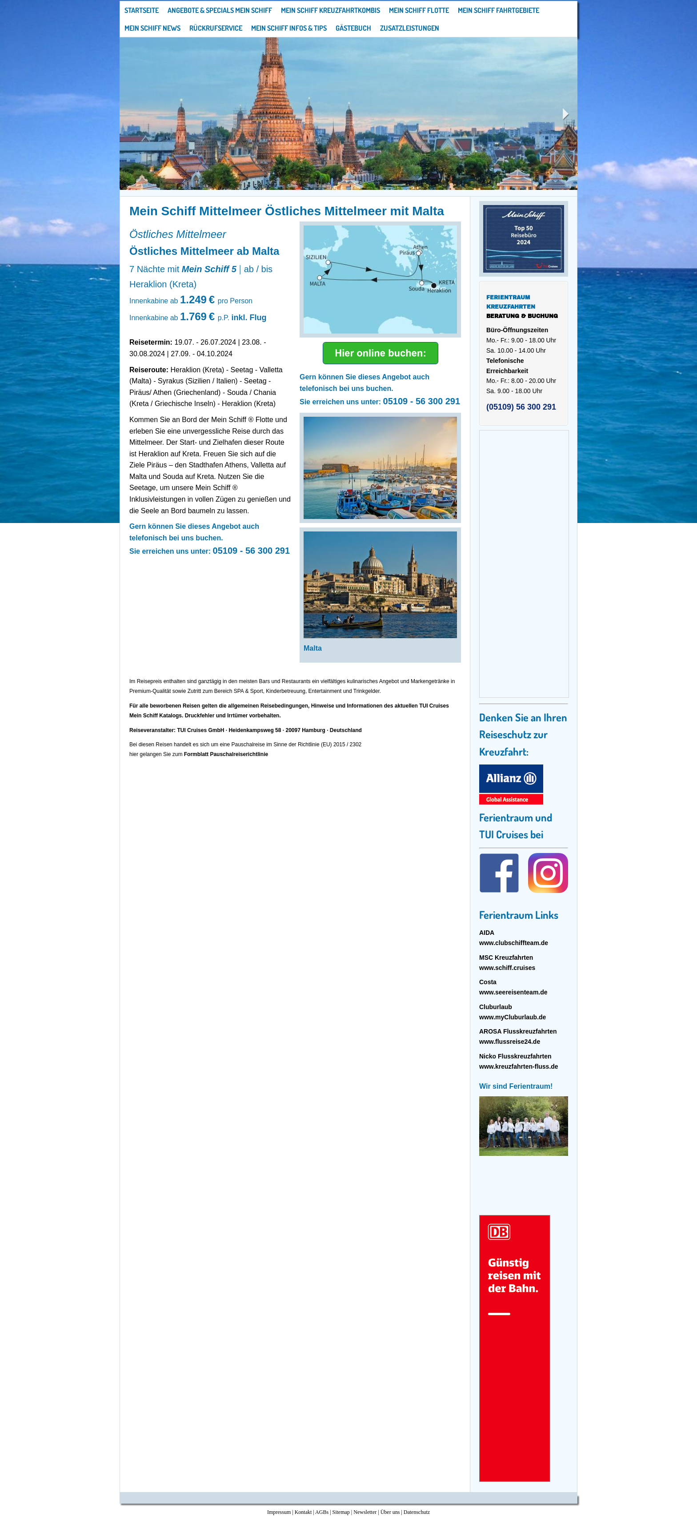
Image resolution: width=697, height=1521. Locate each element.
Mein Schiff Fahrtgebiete (498, 10)
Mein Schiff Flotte (419, 10)
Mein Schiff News (152, 28)
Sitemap (341, 1512)
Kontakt (303, 1512)
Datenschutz (417, 1512)
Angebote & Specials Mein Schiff (220, 10)
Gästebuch (353, 28)
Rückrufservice (215, 28)
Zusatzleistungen (409, 28)
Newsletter (365, 1512)
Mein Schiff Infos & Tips (289, 28)
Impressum (279, 1512)
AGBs (321, 1512)
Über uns (390, 1512)
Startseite (141, 10)
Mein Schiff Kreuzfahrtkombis (330, 10)
